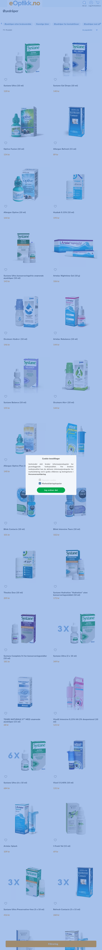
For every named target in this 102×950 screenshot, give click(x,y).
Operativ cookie (49, 480)
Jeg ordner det (51, 490)
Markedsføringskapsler (52, 483)
